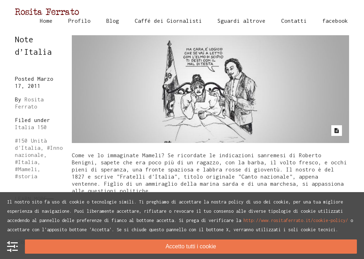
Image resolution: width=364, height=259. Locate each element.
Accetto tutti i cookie (191, 246)
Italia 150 (31, 127)
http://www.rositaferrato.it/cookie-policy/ (295, 220)
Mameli (27, 169)
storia (27, 176)
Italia (27, 162)
